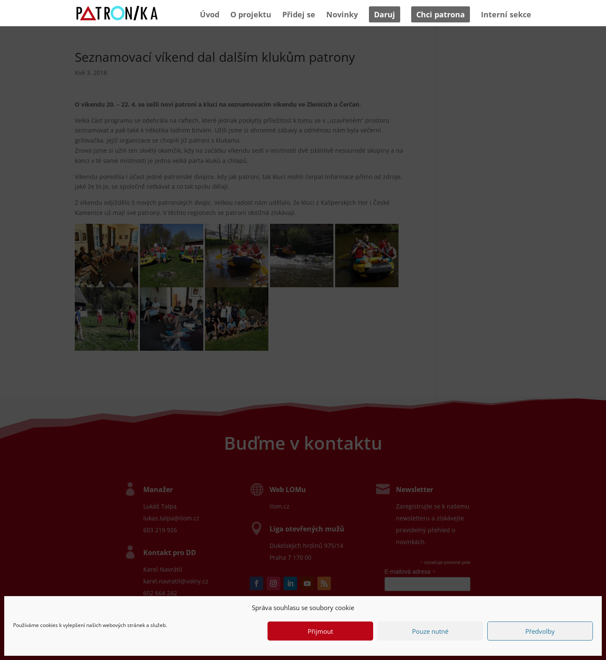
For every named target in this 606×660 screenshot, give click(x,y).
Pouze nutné (430, 631)
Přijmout (320, 631)
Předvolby (540, 631)
